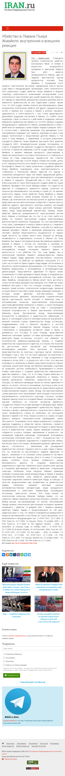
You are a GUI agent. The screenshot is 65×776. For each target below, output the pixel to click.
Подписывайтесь (10, 720)
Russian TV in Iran (39, 746)
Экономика (9, 658)
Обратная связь (9, 759)
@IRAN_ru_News (12, 717)
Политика (8, 661)
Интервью (54, 743)
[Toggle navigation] (7, 28)
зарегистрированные (17, 636)
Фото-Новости (8, 746)
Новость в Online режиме (15, 665)
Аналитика (33, 743)
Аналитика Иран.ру (12, 654)
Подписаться (11, 675)
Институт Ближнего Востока (24, 543)
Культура (44, 743)
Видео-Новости (22, 746)
